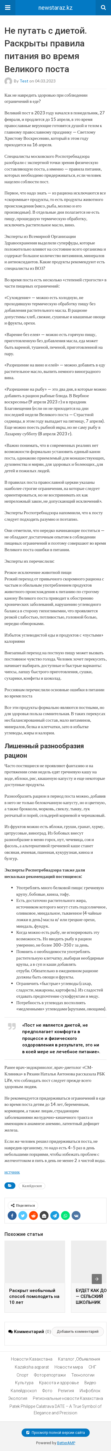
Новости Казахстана (31, 1359)
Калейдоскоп (32, 1186)
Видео (90, 1382)
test (24, 80)
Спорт (22, 1375)
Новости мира (68, 1367)
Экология (17, 1398)
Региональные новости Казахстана (68, 1398)
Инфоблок (90, 1390)
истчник (12, 1171)
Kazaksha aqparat (32, 1367)
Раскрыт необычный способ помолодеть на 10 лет (34, 1296)
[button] (7, 7)
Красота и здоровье (59, 1382)
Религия (66, 1390)
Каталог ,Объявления (79, 1359)
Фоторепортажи (50, 1375)
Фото (47, 1390)
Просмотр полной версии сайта (55, 1433)
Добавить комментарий (78, 1332)
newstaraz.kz (55, 7)
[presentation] (97, 1279)
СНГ (92, 1367)
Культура (24, 1382)
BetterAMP (66, 1443)
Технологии (82, 1375)
